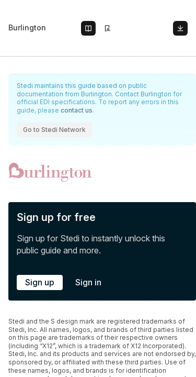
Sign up (39, 282)
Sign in (88, 282)
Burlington (27, 27)
